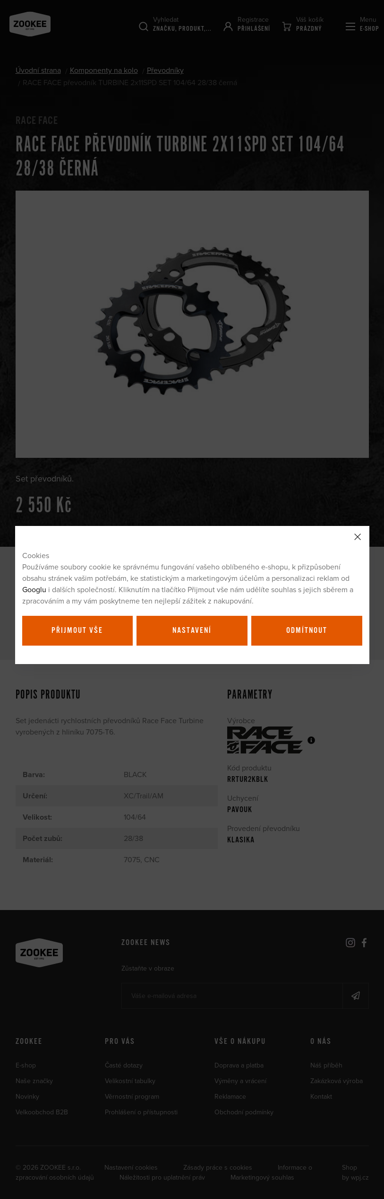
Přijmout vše (77, 630)
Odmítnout (306, 630)
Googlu (34, 589)
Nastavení (192, 630)
